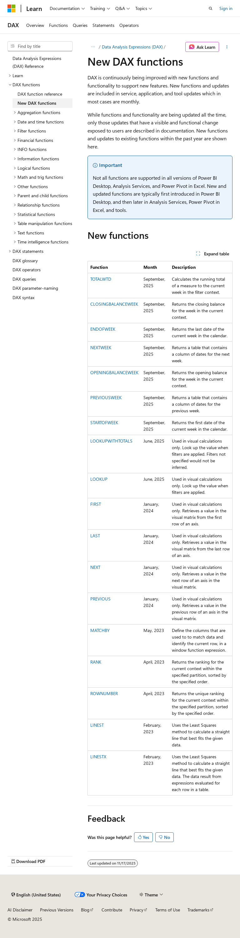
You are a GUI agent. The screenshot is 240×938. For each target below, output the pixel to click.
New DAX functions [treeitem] (37, 103)
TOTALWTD (100, 279)
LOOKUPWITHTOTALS (111, 441)
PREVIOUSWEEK (106, 397)
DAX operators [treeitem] (26, 270)
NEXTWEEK (100, 347)
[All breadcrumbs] (93, 47)
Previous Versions (56, 910)
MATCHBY (100, 630)
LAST (95, 536)
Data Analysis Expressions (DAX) (132, 47)
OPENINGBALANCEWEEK (114, 372)
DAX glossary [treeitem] (25, 260)
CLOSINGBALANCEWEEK (114, 304)
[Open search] (210, 8)
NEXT (95, 567)
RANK (95, 662)
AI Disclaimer (20, 910)
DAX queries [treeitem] (24, 279)
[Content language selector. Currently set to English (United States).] (36, 895)
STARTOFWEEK (104, 422)
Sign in (225, 8)
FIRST (95, 504)
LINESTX (98, 757)
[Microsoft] (12, 8)
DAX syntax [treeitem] (23, 297)
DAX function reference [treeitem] (40, 94)
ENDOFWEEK (102, 329)
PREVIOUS (100, 599)
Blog (85, 910)
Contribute (112, 910)
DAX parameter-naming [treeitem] (35, 288)
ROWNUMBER (104, 693)
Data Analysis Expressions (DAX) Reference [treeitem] (36, 62)
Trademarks (198, 910)
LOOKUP (99, 479)
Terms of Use (167, 910)
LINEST (97, 725)
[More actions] (227, 47)
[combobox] (40, 46)
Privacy (136, 910)
